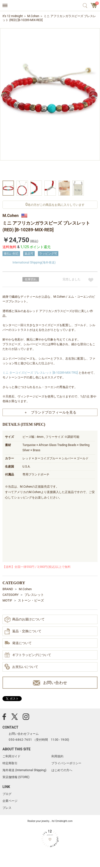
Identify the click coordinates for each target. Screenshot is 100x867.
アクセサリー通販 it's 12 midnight (50, 5)
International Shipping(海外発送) (34, 262)
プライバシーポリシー (66, 763)
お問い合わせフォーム (24, 734)
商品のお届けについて (24, 619)
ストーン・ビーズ (31, 600)
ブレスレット (34, 595)
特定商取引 (9, 763)
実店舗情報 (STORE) (15, 777)
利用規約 (57, 756)
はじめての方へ (61, 770)
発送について (18, 643)
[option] (50, 103)
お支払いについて (21, 667)
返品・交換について (22, 631)
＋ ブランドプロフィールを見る (50, 412)
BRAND (7, 589)
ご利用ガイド (11, 756)
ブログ (6, 794)
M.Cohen (33, 16)
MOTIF (7, 600)
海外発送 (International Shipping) (24, 770)
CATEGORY (10, 595)
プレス (6, 808)
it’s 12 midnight (12, 16)
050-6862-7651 (20, 739)
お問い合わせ (50, 682)
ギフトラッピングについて (27, 655)
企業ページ (9, 801)
